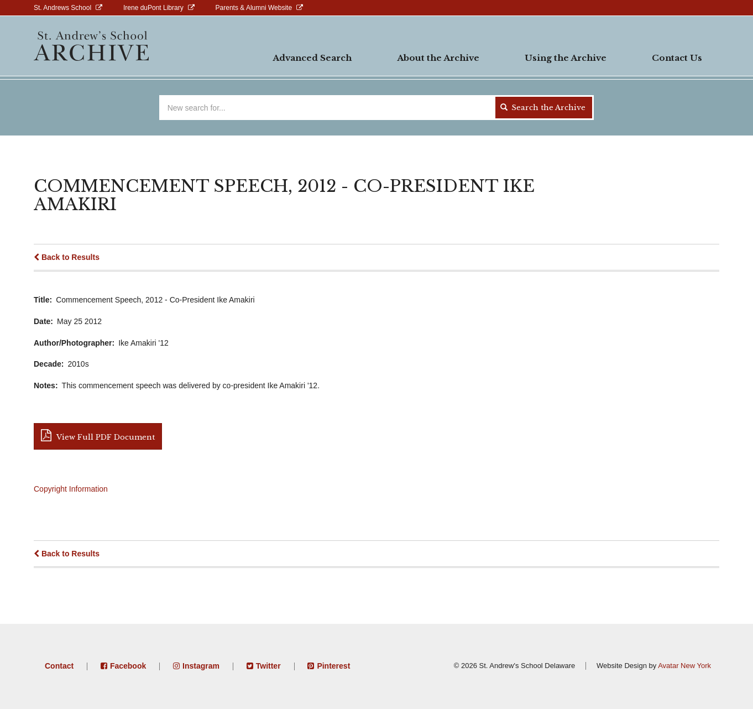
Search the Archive (542, 107)
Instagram (200, 665)
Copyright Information (71, 488)
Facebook (128, 665)
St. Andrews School (62, 8)
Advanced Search (312, 58)
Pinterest (333, 665)
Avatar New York (684, 665)
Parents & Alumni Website (254, 8)
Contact (59, 665)
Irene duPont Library (153, 8)
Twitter (268, 665)
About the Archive (438, 58)
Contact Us (677, 58)
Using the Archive (565, 58)
